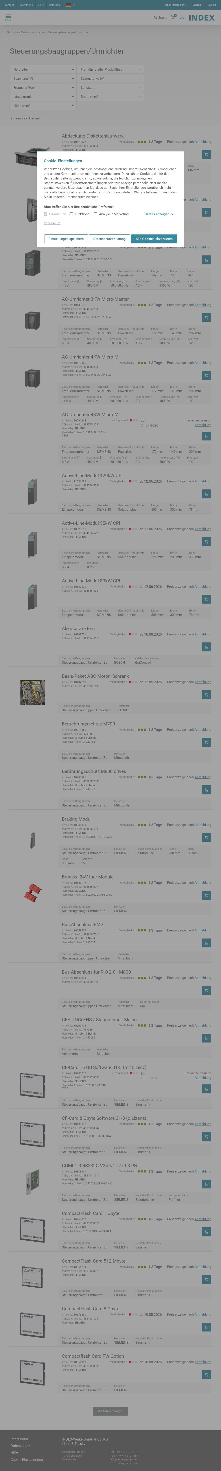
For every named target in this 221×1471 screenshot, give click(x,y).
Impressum (52, 223)
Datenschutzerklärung (109, 239)
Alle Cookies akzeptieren (154, 239)
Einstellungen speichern (66, 239)
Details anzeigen (159, 214)
